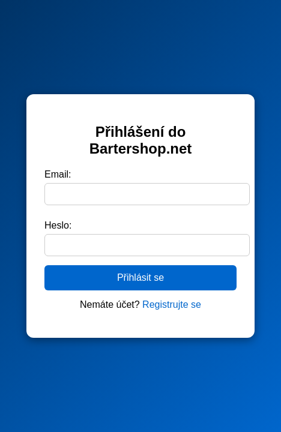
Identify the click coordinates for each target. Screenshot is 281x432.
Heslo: (57, 225)
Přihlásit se (140, 277)
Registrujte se (171, 304)
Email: (57, 174)
